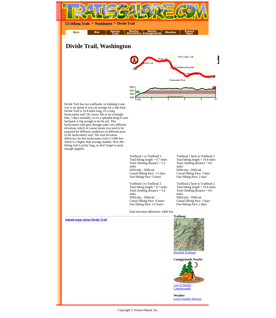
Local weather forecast (188, 298)
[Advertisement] (133, 39)
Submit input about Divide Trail (86, 219)
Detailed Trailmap (189, 251)
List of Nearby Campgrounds (189, 285)
